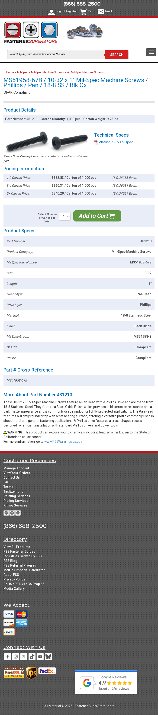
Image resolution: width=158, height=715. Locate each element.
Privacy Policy (14, 579)
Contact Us (11, 477)
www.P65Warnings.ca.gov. (63, 441)
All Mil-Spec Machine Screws (85, 72)
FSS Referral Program (20, 565)
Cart (91, 11)
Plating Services (15, 501)
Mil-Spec (22, 72)
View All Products (16, 547)
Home (10, 72)
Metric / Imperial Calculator (24, 570)
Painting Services (16, 496)
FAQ (6, 482)
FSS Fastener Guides (19, 551)
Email (108, 11)
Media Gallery (14, 588)
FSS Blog (10, 561)
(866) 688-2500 (82, 4)
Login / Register (66, 11)
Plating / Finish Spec (113, 142)
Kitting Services (15, 505)
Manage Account (16, 468)
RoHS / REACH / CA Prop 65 (23, 584)
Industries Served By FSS (22, 556)
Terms (8, 487)
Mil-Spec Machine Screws (47, 72)
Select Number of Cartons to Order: (47, 218)
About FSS (11, 575)
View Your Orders (16, 473)
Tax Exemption (14, 491)
